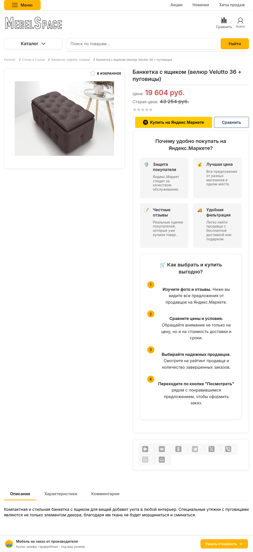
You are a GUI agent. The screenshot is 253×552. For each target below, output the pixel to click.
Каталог (33, 43)
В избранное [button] (105, 73)
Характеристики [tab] (60, 493)
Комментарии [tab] (105, 493)
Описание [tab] (20, 493)
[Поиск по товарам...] (142, 43)
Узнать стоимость (224, 544)
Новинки (200, 5)
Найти (235, 43)
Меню (22, 5)
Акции (176, 5)
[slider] (143, 109)
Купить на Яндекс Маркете (173, 122)
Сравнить (231, 122)
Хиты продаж (232, 5)
